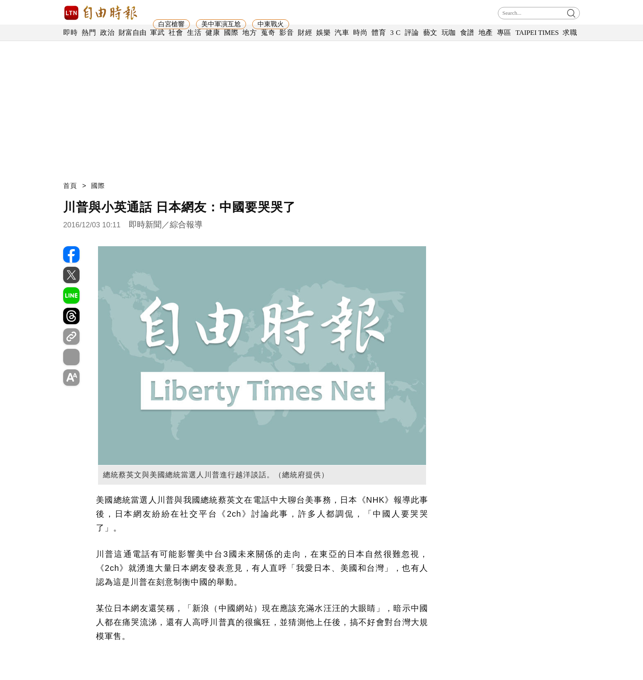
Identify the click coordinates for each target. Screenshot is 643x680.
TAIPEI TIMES (537, 33)
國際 (231, 33)
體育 (379, 33)
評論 (412, 33)
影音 (286, 33)
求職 (570, 33)
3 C (395, 33)
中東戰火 (271, 24)
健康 (212, 33)
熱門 (89, 33)
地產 (486, 33)
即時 (70, 33)
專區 (504, 33)
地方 (249, 33)
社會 (176, 33)
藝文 (430, 33)
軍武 (157, 33)
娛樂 (323, 33)
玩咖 (449, 33)
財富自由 (132, 33)
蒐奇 (268, 33)
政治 (107, 33)
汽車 (342, 33)
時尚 (360, 33)
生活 (194, 33)
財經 (305, 33)
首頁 (70, 185)
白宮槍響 (171, 24)
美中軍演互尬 (221, 24)
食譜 (467, 33)
